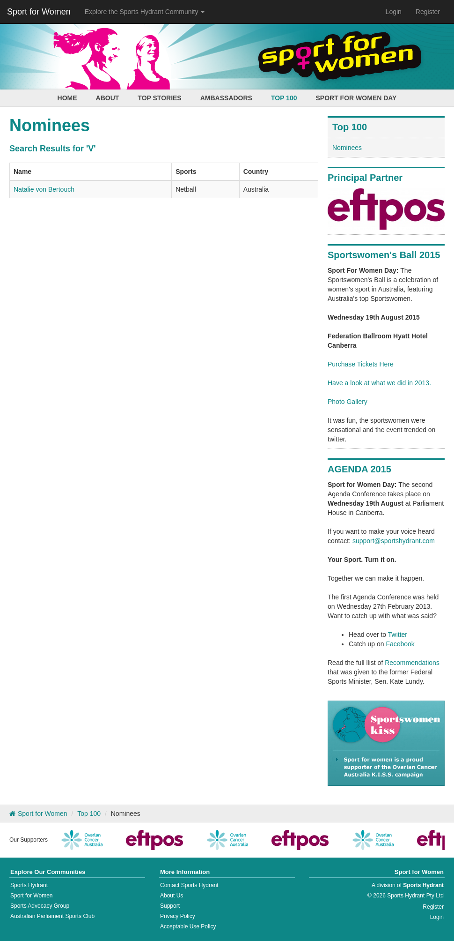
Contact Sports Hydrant (189, 885)
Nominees (347, 147)
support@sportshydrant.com (393, 541)
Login (394, 11)
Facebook (400, 644)
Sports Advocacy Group (39, 906)
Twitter (397, 634)
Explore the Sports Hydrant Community (145, 11)
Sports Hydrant (29, 885)
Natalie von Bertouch (44, 189)
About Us (171, 895)
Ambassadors (226, 98)
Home (67, 98)
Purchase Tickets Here (361, 364)
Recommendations (412, 662)
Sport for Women (39, 11)
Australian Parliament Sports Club (52, 916)
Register (428, 11)
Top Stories (159, 98)
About (107, 98)
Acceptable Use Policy (188, 926)
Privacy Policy (177, 916)
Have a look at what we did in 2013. (379, 383)
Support (170, 906)
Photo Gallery (347, 401)
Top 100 (284, 98)
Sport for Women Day (355, 98)
